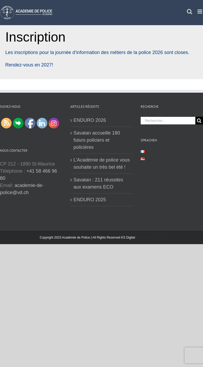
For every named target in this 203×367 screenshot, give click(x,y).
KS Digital (128, 237)
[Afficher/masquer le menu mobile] (200, 11)
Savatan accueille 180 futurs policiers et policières (96, 140)
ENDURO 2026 (89, 120)
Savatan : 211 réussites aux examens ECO (98, 183)
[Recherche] (199, 120)
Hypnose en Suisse (149, 237)
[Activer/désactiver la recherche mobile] (189, 11)
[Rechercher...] (168, 120)
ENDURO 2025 (89, 199)
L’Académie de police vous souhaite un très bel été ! (101, 163)
